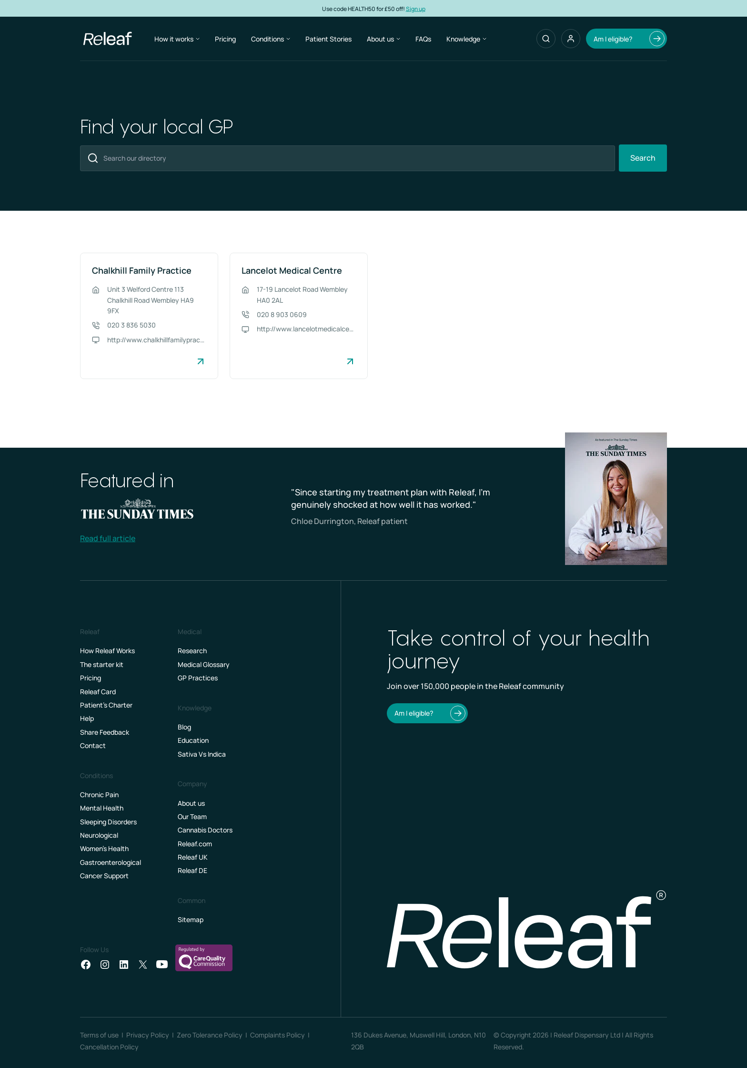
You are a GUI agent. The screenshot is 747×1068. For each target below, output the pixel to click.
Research (192, 650)
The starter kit (101, 664)
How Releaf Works (107, 650)
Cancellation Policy (109, 1046)
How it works (177, 38)
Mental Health (101, 807)
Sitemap (190, 919)
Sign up (415, 8)
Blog (184, 726)
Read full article (107, 538)
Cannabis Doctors (205, 829)
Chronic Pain (99, 794)
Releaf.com (195, 843)
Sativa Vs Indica (202, 754)
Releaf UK (193, 857)
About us (383, 38)
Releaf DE (192, 870)
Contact (93, 745)
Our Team (192, 816)
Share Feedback (104, 732)
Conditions (270, 38)
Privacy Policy (147, 1034)
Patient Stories (328, 38)
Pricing (225, 38)
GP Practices (198, 677)
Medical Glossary (204, 664)
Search (643, 158)
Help (87, 718)
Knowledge (466, 38)
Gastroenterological (110, 862)
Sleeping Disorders (108, 821)
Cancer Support (104, 875)
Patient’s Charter (106, 704)
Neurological (99, 835)
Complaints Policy (277, 1034)
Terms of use (99, 1034)
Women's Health (104, 848)
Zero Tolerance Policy (209, 1034)
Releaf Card (98, 691)
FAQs (423, 38)
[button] (570, 38)
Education (193, 740)
